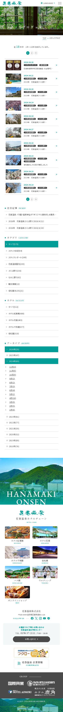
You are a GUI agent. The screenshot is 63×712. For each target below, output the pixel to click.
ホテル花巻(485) (15, 320)
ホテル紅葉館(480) (16, 313)
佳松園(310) (13, 333)
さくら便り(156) (14, 270)
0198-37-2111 (27, 633)
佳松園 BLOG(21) (15, 290)
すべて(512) (13, 307)
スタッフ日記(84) (15, 250)
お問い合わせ (30, 639)
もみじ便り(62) (14, 277)
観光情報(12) (14, 284)
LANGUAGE (48, 3)
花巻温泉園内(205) (16, 264)
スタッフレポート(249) (17, 257)
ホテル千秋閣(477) (16, 327)
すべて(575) (13, 244)
